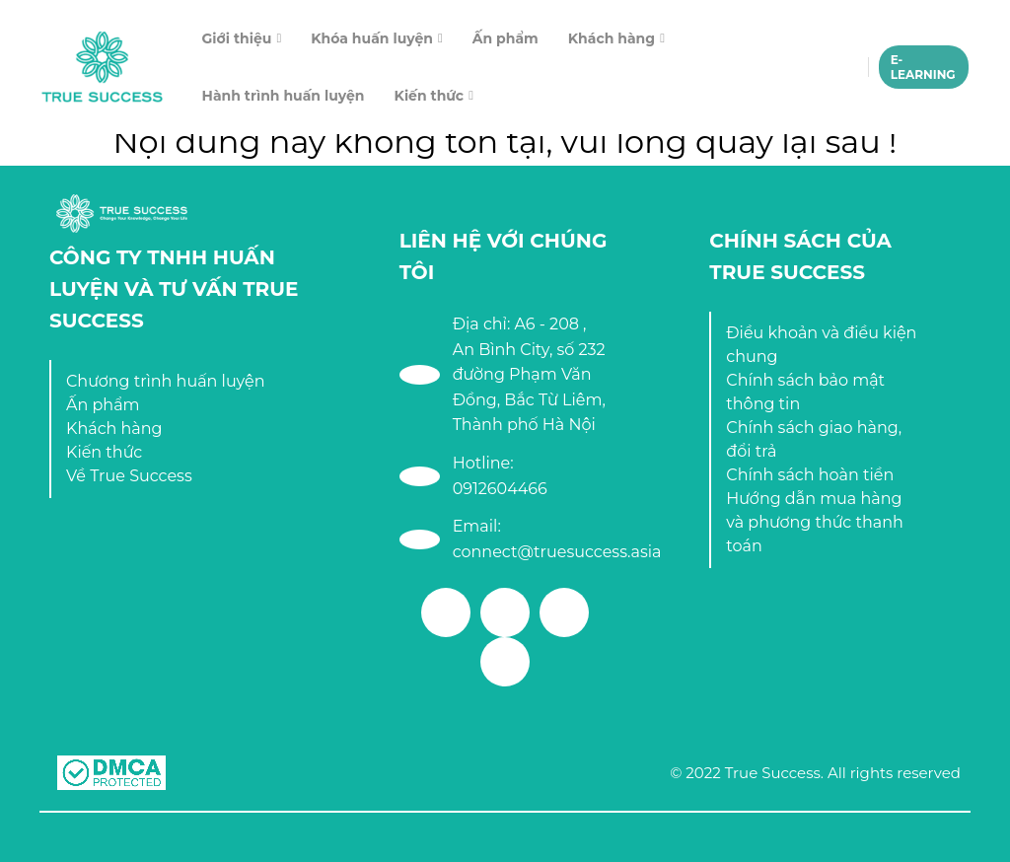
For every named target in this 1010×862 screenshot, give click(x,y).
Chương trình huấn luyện (165, 381)
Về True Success (129, 476)
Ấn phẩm (505, 38)
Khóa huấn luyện (372, 38)
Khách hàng (611, 38)
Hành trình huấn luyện (283, 96)
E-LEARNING (923, 67)
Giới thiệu (237, 38)
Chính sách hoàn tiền (810, 475)
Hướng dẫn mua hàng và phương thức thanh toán (814, 522)
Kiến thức (430, 96)
